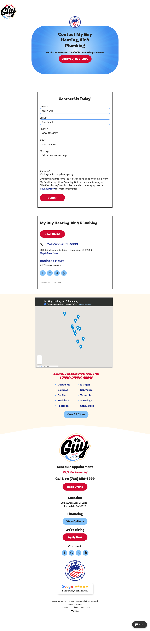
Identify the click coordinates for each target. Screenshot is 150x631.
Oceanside (64, 400)
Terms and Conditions (69, 623)
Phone (44, 142)
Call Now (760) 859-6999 (75, 494)
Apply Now (75, 553)
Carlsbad (63, 405)
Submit (52, 213)
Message (44, 164)
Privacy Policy (47, 204)
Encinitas (63, 416)
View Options (75, 537)
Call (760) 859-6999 (75, 66)
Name (44, 120)
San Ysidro (87, 405)
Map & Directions (49, 268)
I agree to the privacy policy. (57, 189)
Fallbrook (63, 421)
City (43, 153)
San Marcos (87, 421)
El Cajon (85, 400)
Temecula (86, 410)
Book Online (52, 250)
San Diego (86, 416)
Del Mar (62, 410)
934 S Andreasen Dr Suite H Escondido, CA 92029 (75, 520)
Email (43, 131)
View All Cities (76, 430)
